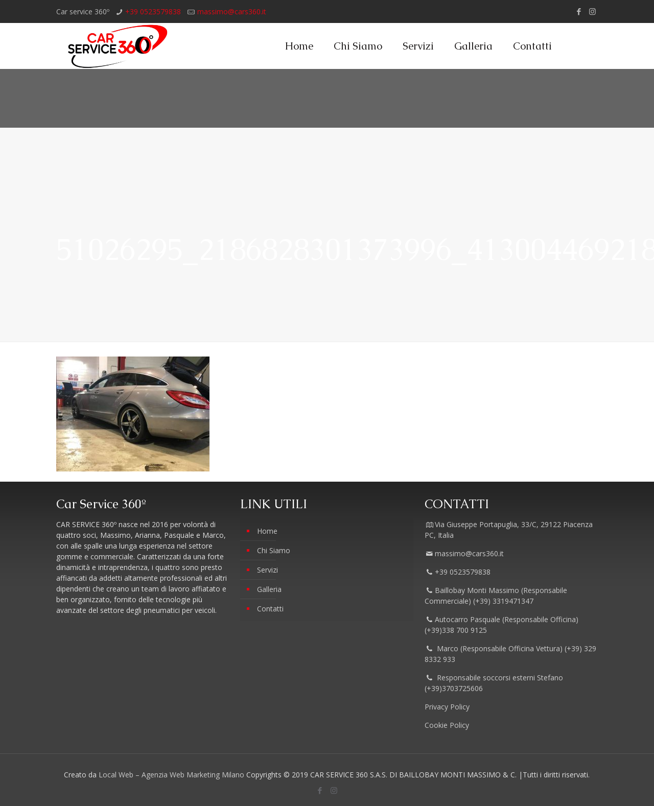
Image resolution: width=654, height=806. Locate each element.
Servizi (267, 570)
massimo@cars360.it (231, 11)
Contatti (270, 608)
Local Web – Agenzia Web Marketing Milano (172, 774)
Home (267, 531)
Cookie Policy (447, 725)
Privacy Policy (448, 707)
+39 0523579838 (153, 11)
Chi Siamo (273, 550)
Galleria (269, 589)
